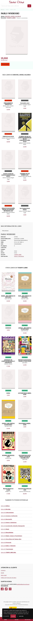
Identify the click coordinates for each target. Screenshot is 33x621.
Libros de (5, 506)
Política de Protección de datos (8, 577)
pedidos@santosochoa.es (23, 584)
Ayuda (2, 572)
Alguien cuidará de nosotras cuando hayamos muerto (8, 175)
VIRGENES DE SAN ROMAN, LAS (25, 174)
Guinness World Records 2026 (24, 489)
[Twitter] (6, 589)
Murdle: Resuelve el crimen (8, 489)
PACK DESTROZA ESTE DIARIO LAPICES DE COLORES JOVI (25, 457)
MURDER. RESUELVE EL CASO (8, 456)
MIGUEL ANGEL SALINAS (13, 16)
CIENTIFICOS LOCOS (8, 136)
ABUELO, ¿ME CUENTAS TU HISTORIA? (8, 424)
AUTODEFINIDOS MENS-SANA (24, 393)
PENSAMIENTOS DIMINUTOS (8, 103)
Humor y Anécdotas (22, 18)
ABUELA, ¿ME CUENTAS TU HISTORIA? (24, 328)
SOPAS (8, 393)
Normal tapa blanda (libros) (21, 240)
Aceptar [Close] (13, 616)
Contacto (3, 570)
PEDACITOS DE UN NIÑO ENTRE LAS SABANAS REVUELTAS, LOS (8, 209)
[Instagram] (10, 589)
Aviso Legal (3, 575)
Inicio (2, 9)
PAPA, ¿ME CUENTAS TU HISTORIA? (24, 296)
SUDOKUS (8, 328)
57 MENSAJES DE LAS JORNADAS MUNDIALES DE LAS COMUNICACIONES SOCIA (24, 139)
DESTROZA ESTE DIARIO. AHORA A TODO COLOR (24, 360)
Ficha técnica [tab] (5, 230)
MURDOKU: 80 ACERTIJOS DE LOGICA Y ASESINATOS (8, 361)
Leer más (21, 616)
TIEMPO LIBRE (11, 18)
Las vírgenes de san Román (25, 209)
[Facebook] (2, 589)
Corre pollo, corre (24, 103)
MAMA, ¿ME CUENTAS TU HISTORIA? (8, 296)
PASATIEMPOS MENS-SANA (25, 424)
